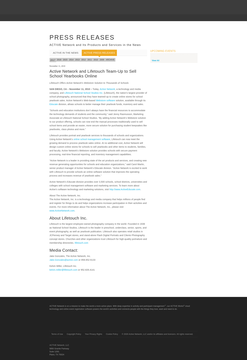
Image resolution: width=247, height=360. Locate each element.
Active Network (107, 89)
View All (155, 60)
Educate (53, 104)
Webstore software (105, 100)
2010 (96, 60)
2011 (89, 60)
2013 (77, 60)
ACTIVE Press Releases (99, 52)
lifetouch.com (81, 243)
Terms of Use (57, 334)
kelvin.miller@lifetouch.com (63, 270)
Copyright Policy (74, 334)
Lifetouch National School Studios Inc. (83, 93)
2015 (65, 60)
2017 (52, 60)
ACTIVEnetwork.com (61, 4)
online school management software (91, 139)
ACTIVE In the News (65, 52)
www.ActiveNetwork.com (62, 210)
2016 (59, 60)
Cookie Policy (112, 334)
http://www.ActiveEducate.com (124, 189)
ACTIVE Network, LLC (59, 345)
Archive (110, 60)
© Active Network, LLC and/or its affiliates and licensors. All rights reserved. (157, 334)
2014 (71, 60)
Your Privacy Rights (93, 334)
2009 (102, 60)
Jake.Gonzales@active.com (63, 260)
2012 (83, 60)
